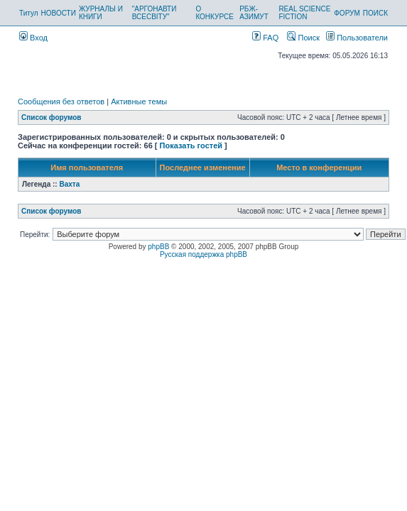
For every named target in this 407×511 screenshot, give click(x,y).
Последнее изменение (203, 167)
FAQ (265, 37)
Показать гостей (191, 145)
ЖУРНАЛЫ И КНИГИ (101, 13)
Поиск (303, 37)
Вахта (69, 184)
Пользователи (357, 37)
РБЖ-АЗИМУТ (253, 13)
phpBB (158, 247)
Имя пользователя (86, 167)
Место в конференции (319, 167)
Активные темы (139, 101)
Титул (28, 13)
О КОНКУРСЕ (214, 13)
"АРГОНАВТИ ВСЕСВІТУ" (154, 13)
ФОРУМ (347, 13)
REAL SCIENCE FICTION (304, 13)
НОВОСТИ (58, 13)
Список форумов (51, 117)
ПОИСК (375, 13)
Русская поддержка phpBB (203, 254)
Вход (33, 37)
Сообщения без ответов (61, 101)
